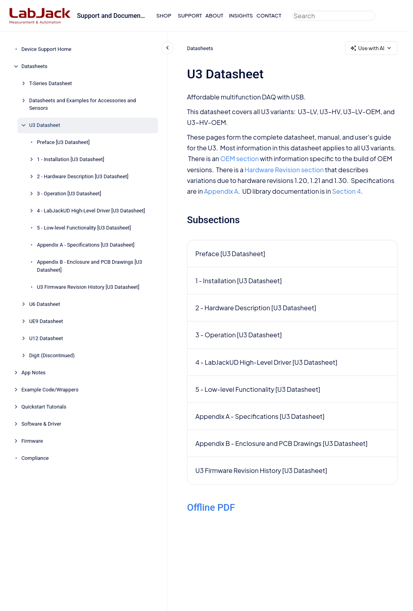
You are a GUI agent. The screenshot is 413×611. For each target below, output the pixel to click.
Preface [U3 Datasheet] (63, 142)
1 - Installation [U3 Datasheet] (70, 159)
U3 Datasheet (44, 125)
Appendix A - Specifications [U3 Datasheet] (85, 245)
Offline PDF (211, 507)
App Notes (33, 373)
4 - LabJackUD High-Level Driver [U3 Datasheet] (91, 211)
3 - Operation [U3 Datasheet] (69, 194)
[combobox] (333, 16)
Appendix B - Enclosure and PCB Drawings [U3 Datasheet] (89, 266)
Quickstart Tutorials (43, 407)
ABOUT (214, 15)
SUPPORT (190, 15)
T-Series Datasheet (50, 83)
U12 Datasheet (46, 338)
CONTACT (268, 15)
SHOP (163, 15)
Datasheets (34, 66)
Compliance (35, 458)
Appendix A (221, 191)
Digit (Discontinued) (51, 355)
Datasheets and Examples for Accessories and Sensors (82, 104)
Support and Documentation (111, 15)
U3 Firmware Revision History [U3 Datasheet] (88, 287)
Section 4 (346, 191)
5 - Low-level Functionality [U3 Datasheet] (84, 228)
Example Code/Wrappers (50, 390)
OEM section (239, 158)
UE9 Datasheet (46, 321)
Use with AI (371, 48)
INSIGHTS (241, 15)
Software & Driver (41, 424)
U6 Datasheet (44, 304)
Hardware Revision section (283, 169)
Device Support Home (46, 49)
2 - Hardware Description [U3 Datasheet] (83, 176)
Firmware (32, 441)
